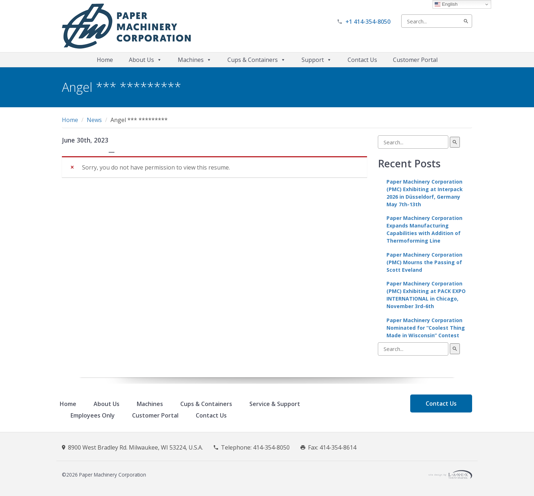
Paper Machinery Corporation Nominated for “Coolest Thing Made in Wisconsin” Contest (425, 328)
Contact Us (362, 60)
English (446, 4)
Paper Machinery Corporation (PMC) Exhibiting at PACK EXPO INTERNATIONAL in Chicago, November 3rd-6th (426, 295)
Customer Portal (415, 60)
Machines (195, 60)
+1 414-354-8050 (367, 22)
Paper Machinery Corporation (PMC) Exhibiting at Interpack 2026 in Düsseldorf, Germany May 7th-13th (424, 193)
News (94, 120)
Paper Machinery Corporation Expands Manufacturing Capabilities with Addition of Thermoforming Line (424, 229)
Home (105, 60)
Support (317, 60)
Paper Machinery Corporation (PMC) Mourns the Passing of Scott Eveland (424, 262)
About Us (145, 60)
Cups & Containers (256, 60)
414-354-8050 (271, 447)
